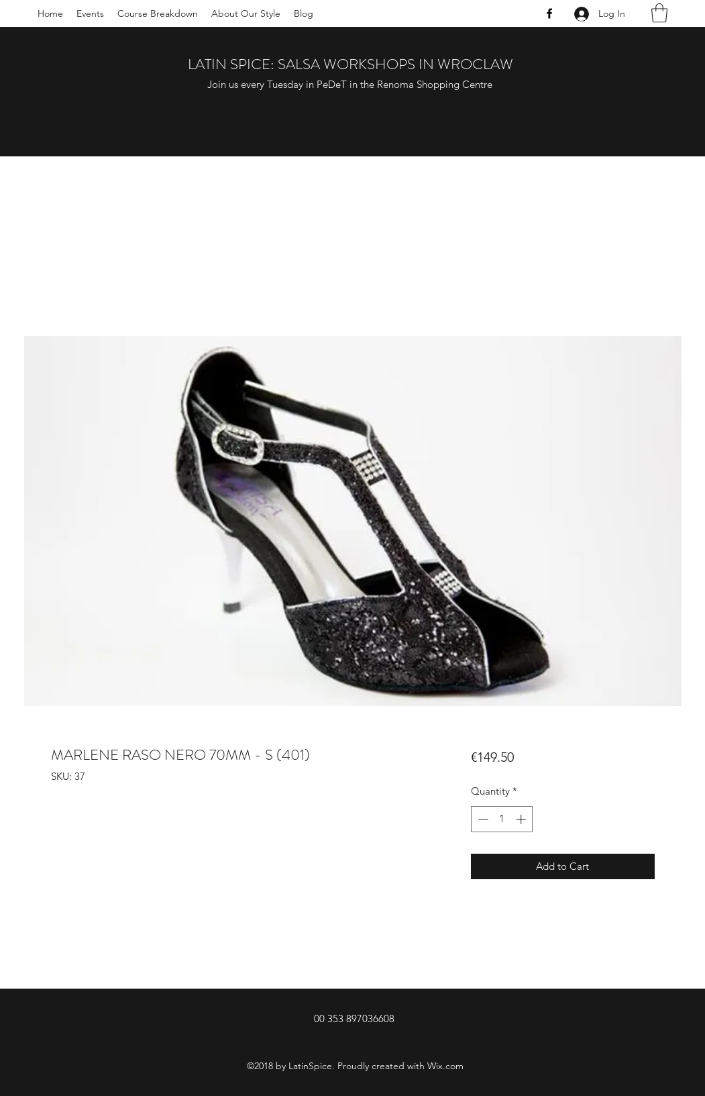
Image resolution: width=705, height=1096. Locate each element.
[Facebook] (549, 13)
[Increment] (522, 819)
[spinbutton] (502, 819)
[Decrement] (482, 819)
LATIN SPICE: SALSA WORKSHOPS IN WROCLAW (350, 64)
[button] (659, 13)
